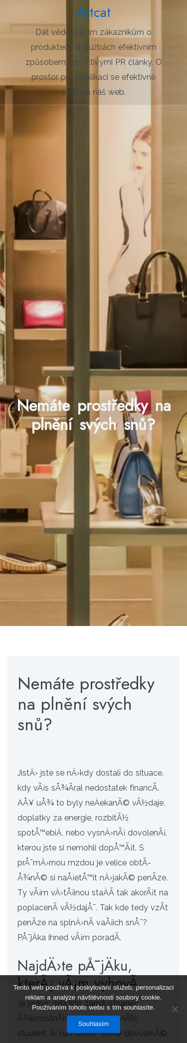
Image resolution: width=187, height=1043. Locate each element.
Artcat (94, 12)
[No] (175, 1009)
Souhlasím (93, 1024)
